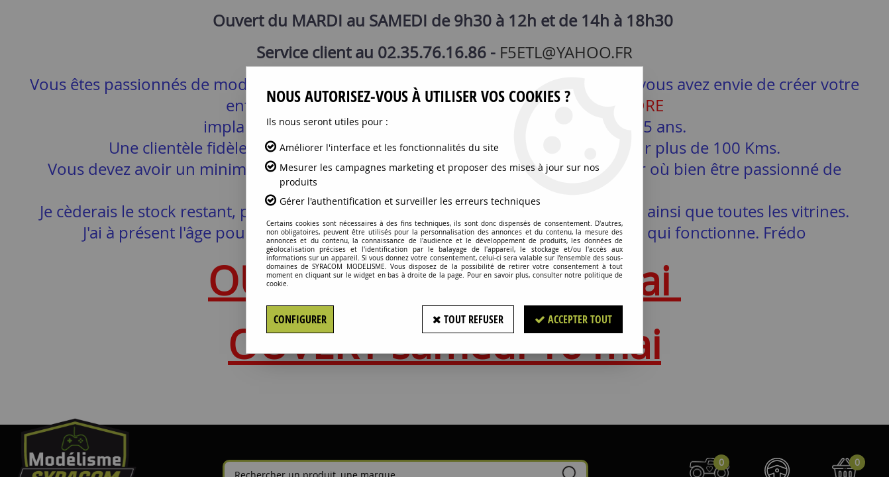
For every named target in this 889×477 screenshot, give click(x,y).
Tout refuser (468, 319)
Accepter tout (573, 319)
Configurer (300, 319)
